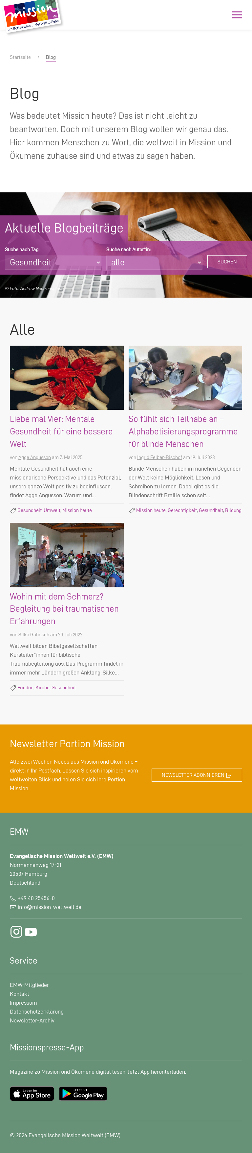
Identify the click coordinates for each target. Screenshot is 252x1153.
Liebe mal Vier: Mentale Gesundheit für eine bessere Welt (61, 432)
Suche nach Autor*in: (128, 249)
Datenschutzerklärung (37, 1012)
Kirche (42, 687)
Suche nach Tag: (22, 249)
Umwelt (52, 510)
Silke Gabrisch (33, 634)
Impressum (23, 1003)
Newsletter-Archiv (32, 1020)
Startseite (20, 57)
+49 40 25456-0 (32, 898)
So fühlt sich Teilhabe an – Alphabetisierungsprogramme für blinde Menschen (183, 432)
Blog (51, 57)
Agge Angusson (34, 457)
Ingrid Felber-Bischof (159, 457)
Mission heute (77, 510)
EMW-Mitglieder (29, 985)
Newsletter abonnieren (197, 775)
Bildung (233, 510)
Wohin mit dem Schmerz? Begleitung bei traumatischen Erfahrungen (64, 609)
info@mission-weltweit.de (49, 907)
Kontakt (19, 994)
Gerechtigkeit (182, 510)
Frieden (25, 687)
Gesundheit (29, 510)
